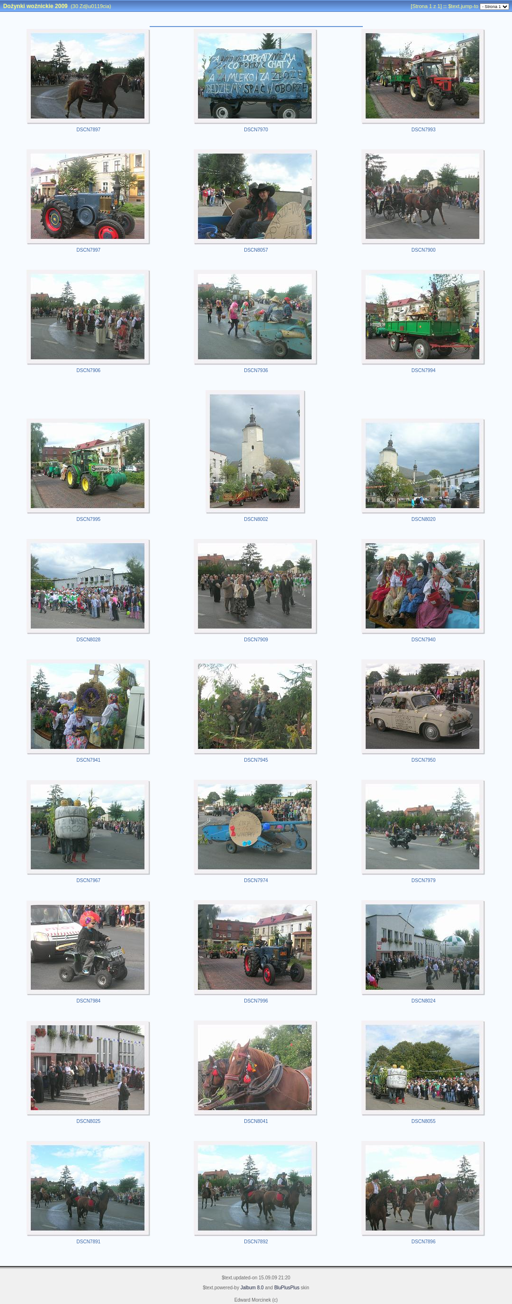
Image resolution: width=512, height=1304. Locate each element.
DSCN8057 (256, 250)
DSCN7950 (424, 760)
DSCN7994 (424, 370)
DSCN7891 (89, 1241)
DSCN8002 (256, 519)
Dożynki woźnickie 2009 (35, 6)
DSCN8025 (89, 1121)
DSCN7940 (424, 639)
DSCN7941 (89, 760)
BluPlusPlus (286, 1287)
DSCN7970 (256, 129)
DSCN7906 (89, 370)
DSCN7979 (424, 880)
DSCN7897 (89, 129)
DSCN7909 (256, 639)
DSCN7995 (89, 519)
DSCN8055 (424, 1121)
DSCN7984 (89, 1000)
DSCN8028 (89, 639)
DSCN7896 (424, 1241)
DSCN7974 (256, 880)
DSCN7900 (424, 250)
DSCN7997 (89, 250)
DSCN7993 (424, 129)
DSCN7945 (256, 760)
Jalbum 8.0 (252, 1287)
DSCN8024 (424, 1000)
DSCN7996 (256, 1000)
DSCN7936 (256, 370)
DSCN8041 (256, 1121)
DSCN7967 (89, 880)
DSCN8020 (424, 519)
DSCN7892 (256, 1241)
